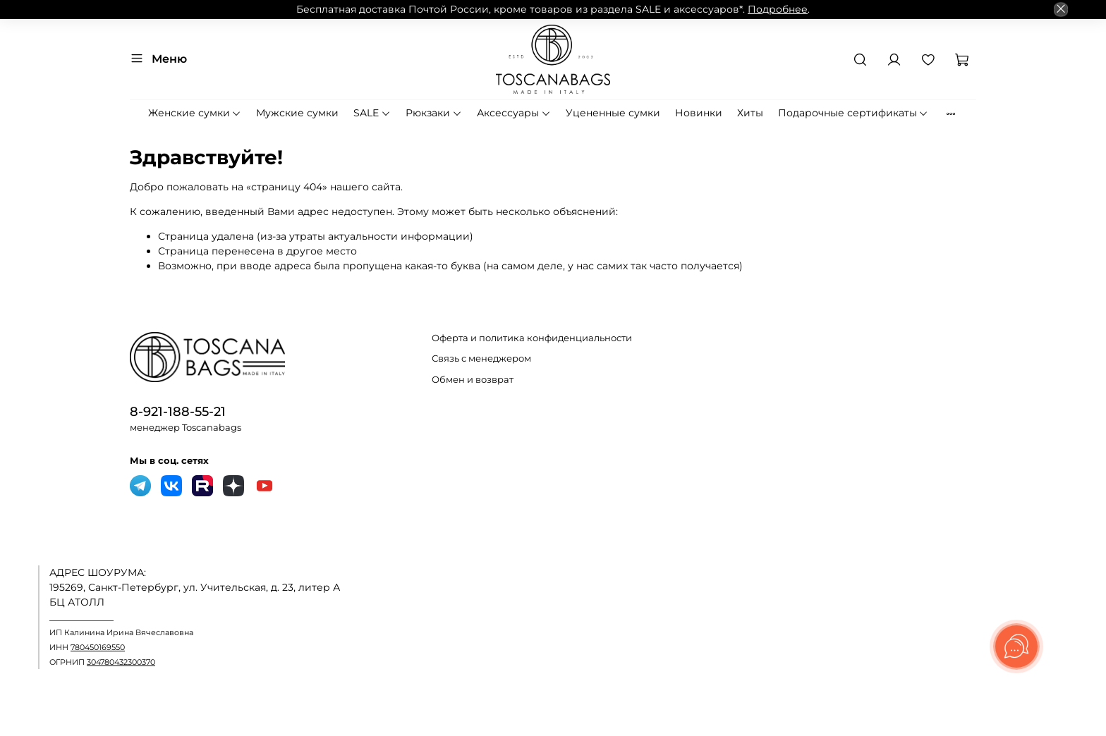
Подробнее (778, 9)
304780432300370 (121, 662)
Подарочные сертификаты (853, 112)
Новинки (698, 112)
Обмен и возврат (473, 379)
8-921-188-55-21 (178, 411)
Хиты (750, 112)
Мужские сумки (297, 112)
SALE (372, 112)
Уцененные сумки (613, 112)
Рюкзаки (434, 112)
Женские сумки (195, 112)
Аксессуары (514, 112)
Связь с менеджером (481, 358)
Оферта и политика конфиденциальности (532, 338)
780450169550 (98, 647)
